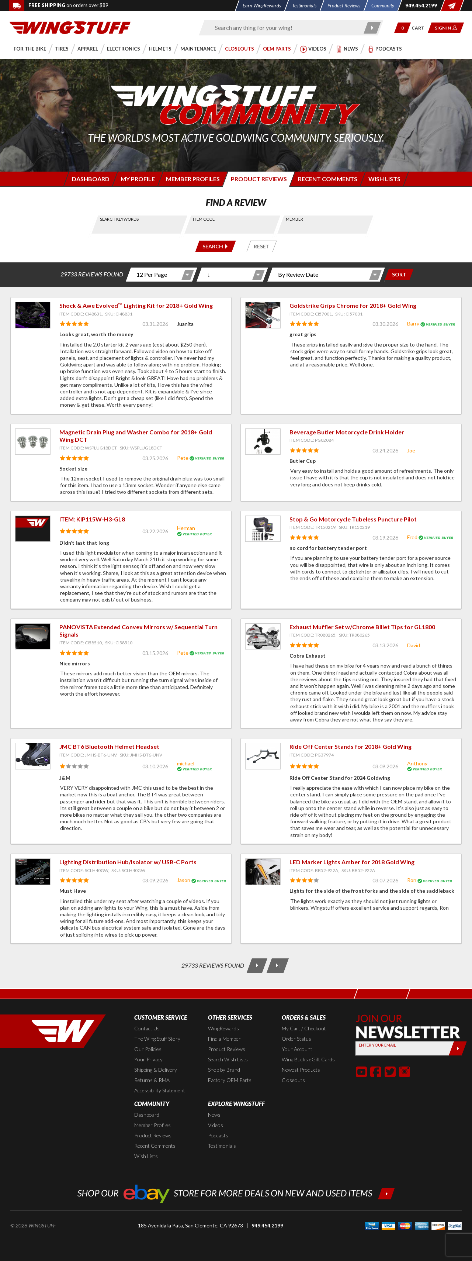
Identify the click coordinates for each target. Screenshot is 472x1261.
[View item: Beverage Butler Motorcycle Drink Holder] (263, 441)
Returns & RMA (152, 1080)
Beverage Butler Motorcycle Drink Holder (346, 431)
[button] (402, 28)
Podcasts (218, 1135)
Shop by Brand (224, 1070)
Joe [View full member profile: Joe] (411, 450)
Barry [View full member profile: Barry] (413, 323)
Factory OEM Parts (229, 1080)
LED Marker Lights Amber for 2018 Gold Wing (351, 861)
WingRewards (223, 1028)
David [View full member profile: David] (413, 645)
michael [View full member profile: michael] (185, 763)
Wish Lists (146, 1156)
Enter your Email (377, 1045)
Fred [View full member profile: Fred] (412, 537)
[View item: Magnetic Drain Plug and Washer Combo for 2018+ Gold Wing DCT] (33, 441)
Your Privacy (148, 1059)
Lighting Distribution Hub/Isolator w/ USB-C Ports (128, 861)
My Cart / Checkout (304, 1028)
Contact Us (147, 1028)
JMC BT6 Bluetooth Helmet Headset (109, 746)
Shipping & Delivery (155, 1070)
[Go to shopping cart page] (420, 28)
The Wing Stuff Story (157, 1039)
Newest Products (301, 1070)
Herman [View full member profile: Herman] (186, 528)
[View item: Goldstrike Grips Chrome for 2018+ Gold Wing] (263, 315)
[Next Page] (257, 965)
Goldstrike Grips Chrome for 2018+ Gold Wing (352, 305)
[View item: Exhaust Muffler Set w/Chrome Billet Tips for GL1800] (263, 636)
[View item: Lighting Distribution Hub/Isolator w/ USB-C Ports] (33, 871)
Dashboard (146, 1115)
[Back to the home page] (70, 27)
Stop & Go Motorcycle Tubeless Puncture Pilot (353, 519)
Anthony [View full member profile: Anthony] (417, 763)
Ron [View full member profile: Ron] (411, 880)
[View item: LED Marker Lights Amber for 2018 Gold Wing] (263, 871)
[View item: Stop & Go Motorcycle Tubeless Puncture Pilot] (263, 529)
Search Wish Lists (228, 1059)
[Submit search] (372, 28)
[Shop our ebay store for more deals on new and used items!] (236, 1193)
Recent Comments (155, 1146)
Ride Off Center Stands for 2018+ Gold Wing (350, 746)
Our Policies (148, 1049)
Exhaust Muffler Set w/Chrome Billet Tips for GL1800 (362, 626)
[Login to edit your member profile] (137, 179)
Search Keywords (119, 219)
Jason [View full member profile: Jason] (183, 880)
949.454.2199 (267, 1225)
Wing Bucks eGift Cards (308, 1059)
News (214, 1115)
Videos (215, 1125)
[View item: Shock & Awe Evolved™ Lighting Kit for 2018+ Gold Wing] (33, 315)
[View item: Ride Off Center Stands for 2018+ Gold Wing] (263, 756)
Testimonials (222, 1146)
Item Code (204, 219)
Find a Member (224, 1039)
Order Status (296, 1039)
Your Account (297, 1049)
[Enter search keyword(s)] (285, 28)
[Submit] (458, 1048)
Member (294, 219)
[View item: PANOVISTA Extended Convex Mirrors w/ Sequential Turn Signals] (33, 636)
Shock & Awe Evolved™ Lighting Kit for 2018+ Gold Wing (136, 305)
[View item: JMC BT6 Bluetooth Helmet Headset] (33, 756)
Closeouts (293, 1080)
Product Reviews (226, 1049)
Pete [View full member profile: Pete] (182, 458)
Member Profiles (152, 1125)
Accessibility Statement (159, 1090)
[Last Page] (278, 965)
